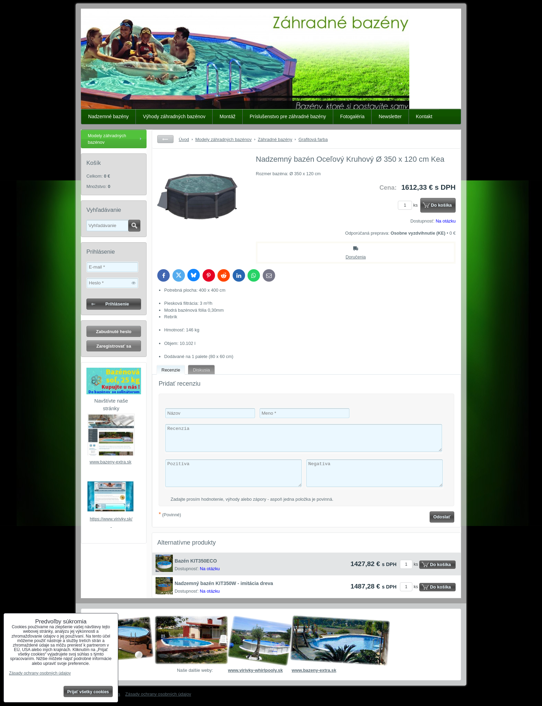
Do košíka (441, 205)
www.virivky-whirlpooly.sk (255, 670)
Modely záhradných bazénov (107, 139)
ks (409, 205)
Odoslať (442, 516)
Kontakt (424, 116)
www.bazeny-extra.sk (110, 461)
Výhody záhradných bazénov (174, 116)
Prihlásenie (117, 304)
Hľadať (134, 226)
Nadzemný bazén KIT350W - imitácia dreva (224, 583)
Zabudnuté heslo (113, 331)
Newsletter (390, 116)
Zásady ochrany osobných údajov (158, 694)
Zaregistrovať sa (113, 346)
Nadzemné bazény (108, 116)
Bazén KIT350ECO (196, 561)
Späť (165, 139)
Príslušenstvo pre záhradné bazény (288, 116)
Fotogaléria (352, 116)
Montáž (227, 116)
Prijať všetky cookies (88, 691)
